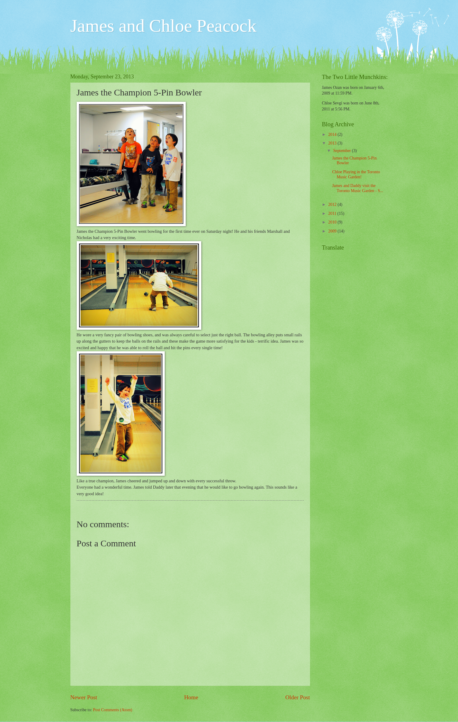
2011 (333, 213)
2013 (333, 143)
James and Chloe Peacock (163, 26)
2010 (333, 222)
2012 (333, 204)
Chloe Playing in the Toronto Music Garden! (356, 174)
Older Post (297, 697)
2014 (333, 134)
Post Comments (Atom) (112, 710)
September (342, 150)
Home (191, 697)
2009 (333, 231)
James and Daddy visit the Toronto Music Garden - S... (357, 188)
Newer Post (83, 697)
